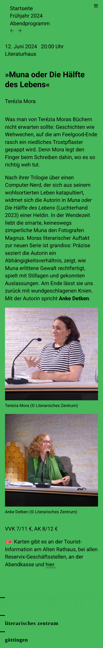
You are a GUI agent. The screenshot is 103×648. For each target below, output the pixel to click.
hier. (50, 565)
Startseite (21, 8)
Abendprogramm (30, 24)
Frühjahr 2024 (26, 16)
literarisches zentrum (31, 623)
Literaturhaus (20, 54)
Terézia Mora (20, 101)
